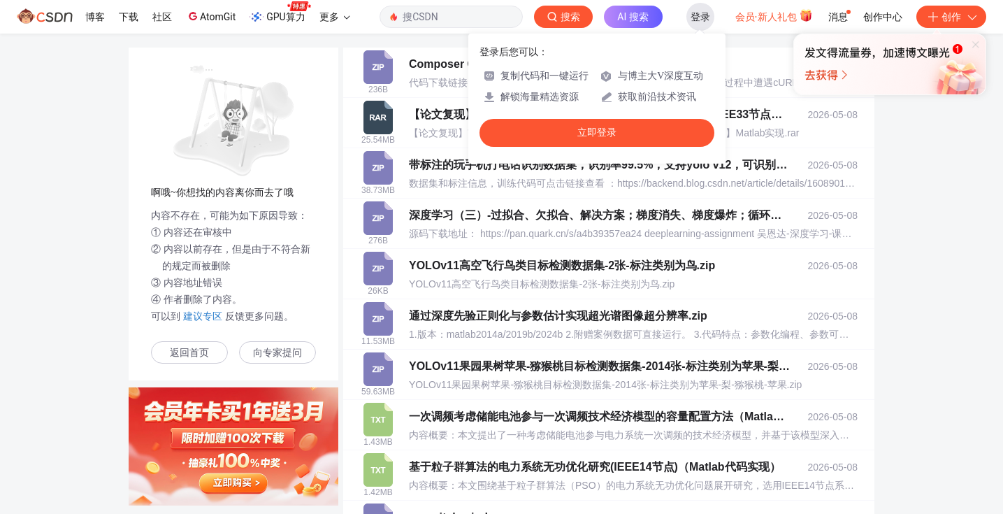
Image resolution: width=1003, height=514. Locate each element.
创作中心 (882, 16)
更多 (334, 16)
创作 (951, 16)
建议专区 (202, 316)
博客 (95, 16)
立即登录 (596, 132)
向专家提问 (277, 353)
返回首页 (189, 353)
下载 (128, 16)
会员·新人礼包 (774, 15)
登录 (700, 16)
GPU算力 (280, 12)
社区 (162, 16)
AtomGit (211, 16)
